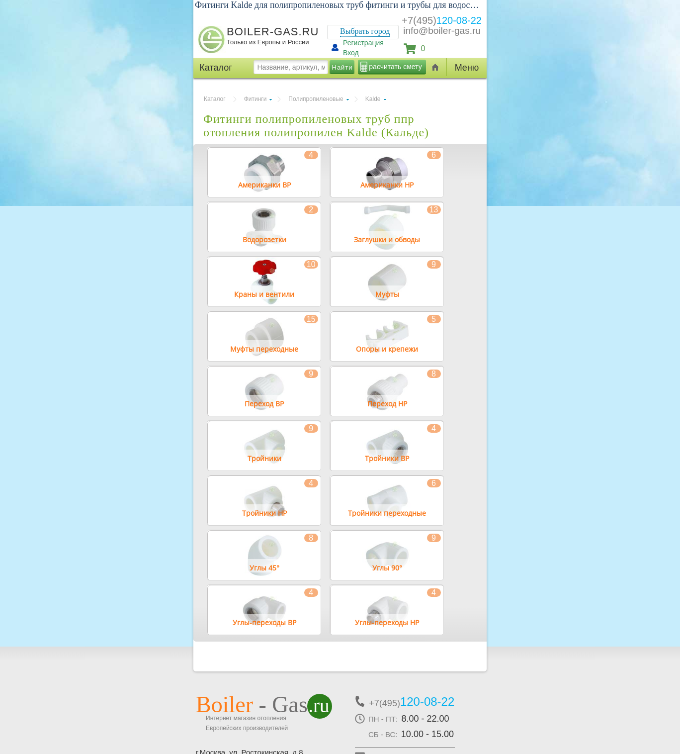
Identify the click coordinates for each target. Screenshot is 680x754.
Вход (351, 53)
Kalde (373, 98)
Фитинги (255, 98)
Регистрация (363, 43)
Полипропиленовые (315, 98)
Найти (342, 67)
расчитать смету (395, 67)
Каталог (215, 98)
